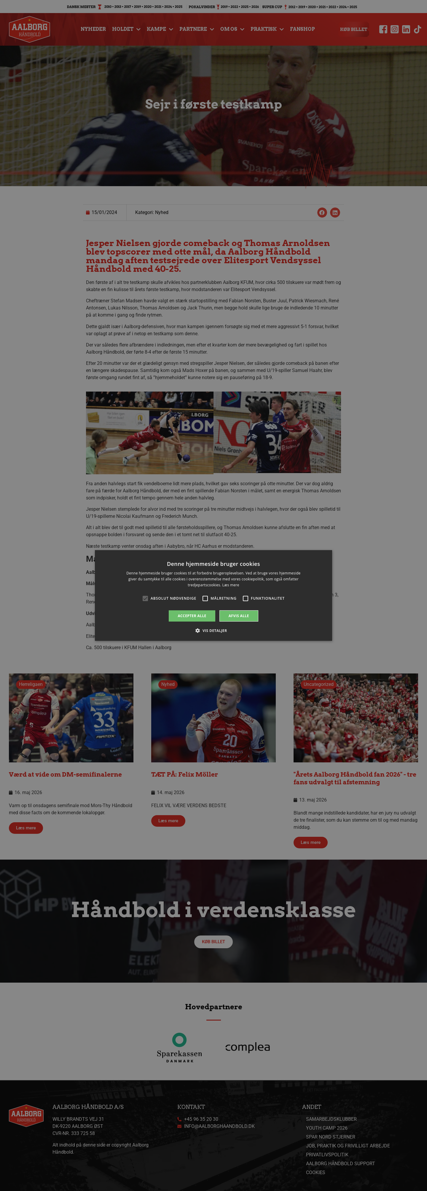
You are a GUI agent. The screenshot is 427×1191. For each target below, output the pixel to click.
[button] (213, 630)
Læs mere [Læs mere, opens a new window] (230, 584)
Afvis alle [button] (239, 615)
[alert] (213, 595)
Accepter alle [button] (192, 615)
